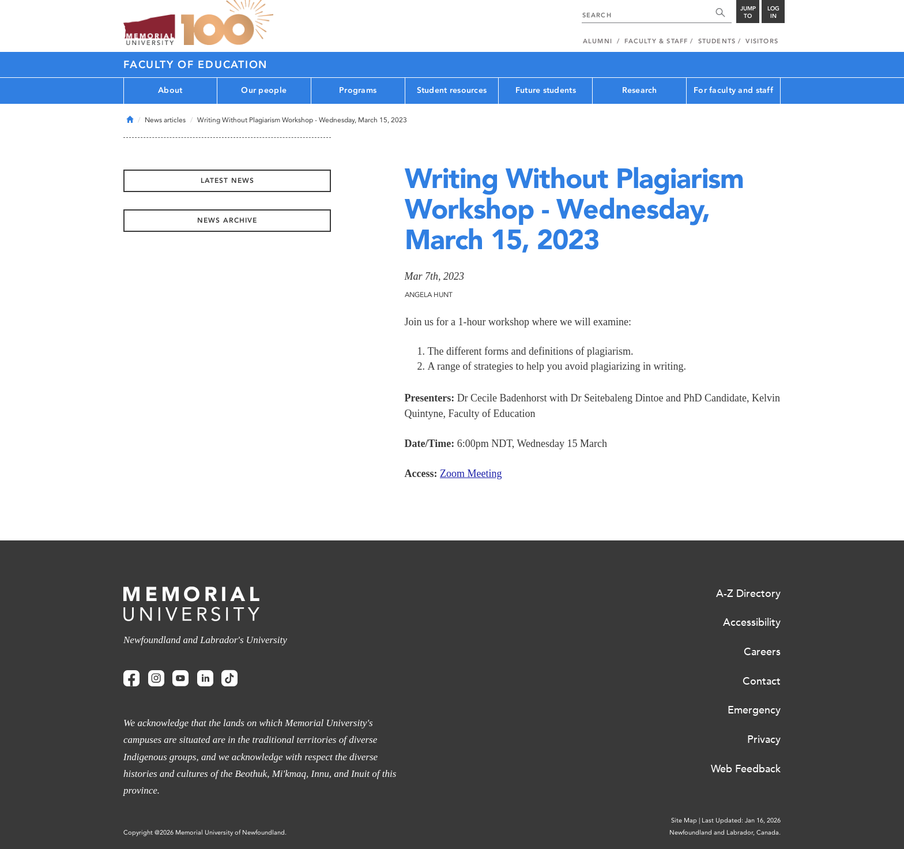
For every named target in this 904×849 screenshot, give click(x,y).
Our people (264, 90)
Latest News (227, 180)
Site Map (684, 820)
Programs (357, 90)
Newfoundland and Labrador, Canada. (725, 832)
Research (639, 90)
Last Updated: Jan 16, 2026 (741, 820)
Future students (545, 90)
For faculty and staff (733, 90)
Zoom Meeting (471, 473)
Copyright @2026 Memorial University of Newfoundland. (205, 832)
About (170, 90)
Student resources (452, 90)
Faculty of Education (195, 64)
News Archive (227, 220)
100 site (227, 23)
